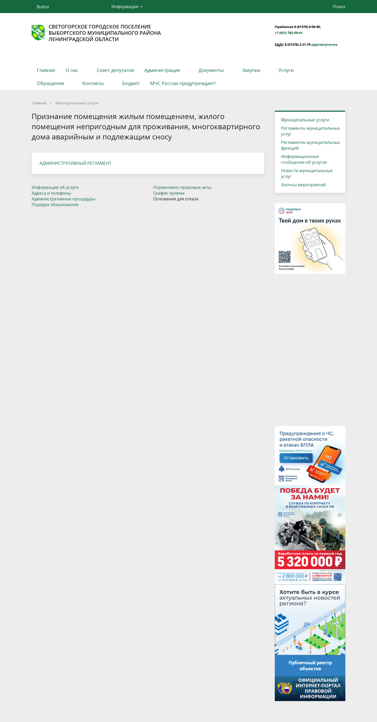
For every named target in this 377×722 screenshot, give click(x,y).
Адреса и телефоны (51, 193)
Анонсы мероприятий (303, 185)
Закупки (251, 70)
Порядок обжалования (55, 204)
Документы (211, 70)
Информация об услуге (55, 187)
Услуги (286, 70)
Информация (124, 6)
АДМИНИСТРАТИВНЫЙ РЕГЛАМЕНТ (75, 163)
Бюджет (131, 83)
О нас (72, 70)
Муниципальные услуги (77, 102)
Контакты (93, 83)
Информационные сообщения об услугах (304, 159)
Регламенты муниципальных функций (310, 145)
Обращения (50, 83)
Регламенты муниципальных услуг (310, 131)
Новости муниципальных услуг (307, 173)
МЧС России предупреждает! (183, 83)
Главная (46, 70)
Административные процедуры (63, 199)
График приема (169, 193)
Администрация (162, 70)
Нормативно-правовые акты (182, 187)
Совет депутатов (115, 70)
